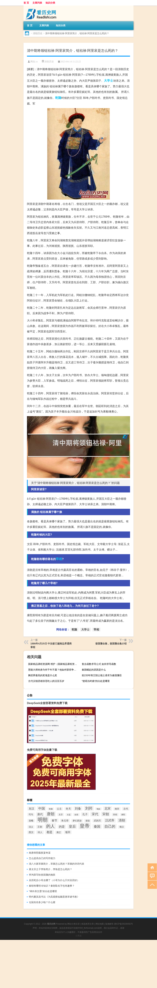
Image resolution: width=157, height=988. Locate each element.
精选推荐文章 (87, 924)
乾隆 (58, 98)
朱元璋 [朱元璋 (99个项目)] (65, 820)
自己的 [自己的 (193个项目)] (109, 826)
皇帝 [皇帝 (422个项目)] (85, 826)
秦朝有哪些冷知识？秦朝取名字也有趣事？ (52, 885)
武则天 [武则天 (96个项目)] (97, 820)
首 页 (26, 2)
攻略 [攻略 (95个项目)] (31, 820)
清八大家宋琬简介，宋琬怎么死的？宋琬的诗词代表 (56, 863)
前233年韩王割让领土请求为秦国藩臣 (102, 675)
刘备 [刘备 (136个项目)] (78, 808)
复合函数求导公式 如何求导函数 (99, 664)
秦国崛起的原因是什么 (94, 669)
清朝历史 (37, 33)
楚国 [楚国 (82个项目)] (88, 821)
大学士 (108, 80)
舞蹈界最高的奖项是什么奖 (42, 675)
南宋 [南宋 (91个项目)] (117, 809)
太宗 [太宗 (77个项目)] (61, 814)
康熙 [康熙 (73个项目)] (123, 815)
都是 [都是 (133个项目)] (49, 832)
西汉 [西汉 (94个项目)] (31, 832)
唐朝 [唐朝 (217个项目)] (50, 814)
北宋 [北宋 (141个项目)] (107, 808)
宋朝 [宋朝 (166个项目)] (105, 814)
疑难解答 (109, 924)
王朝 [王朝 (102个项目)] (39, 826)
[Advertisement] (78, 964)
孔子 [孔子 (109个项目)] (85, 814)
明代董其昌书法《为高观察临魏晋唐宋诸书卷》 (54, 896)
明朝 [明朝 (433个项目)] (43, 819)
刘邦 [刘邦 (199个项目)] (88, 808)
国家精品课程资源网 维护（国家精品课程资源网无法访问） (53, 664)
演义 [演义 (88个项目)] (31, 827)
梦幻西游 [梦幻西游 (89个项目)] (77, 820)
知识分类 (50, 2)
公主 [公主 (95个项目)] (59, 809)
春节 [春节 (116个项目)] (54, 820)
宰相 (59, 559)
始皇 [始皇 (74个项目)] (76, 815)
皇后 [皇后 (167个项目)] (72, 826)
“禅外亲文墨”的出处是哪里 (43, 891)
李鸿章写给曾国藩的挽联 (42, 874)
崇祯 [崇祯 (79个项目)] (115, 814)
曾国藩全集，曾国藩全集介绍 (111, 643)
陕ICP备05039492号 (123, 924)
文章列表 (37, 2)
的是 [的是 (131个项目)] (62, 826)
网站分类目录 (73, 924)
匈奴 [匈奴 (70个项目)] (98, 809)
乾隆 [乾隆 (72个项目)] (51, 809)
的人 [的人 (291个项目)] (50, 826)
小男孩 (78, 936)
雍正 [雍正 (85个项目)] (59, 832)
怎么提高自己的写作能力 (42, 858)
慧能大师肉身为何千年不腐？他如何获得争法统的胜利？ (53, 669)
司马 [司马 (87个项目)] (31, 814)
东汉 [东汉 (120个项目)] (31, 808)
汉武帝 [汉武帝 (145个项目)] (109, 820)
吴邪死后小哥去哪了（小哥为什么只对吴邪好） (54, 880)
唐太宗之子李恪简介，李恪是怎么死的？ (50, 869)
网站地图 (100, 924)
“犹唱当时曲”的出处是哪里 (96, 681)
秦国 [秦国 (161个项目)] (97, 826)
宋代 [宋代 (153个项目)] (95, 814)
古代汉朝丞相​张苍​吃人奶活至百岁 (46, 681)
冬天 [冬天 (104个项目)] (68, 808)
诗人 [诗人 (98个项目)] (40, 832)
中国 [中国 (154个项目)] (41, 808)
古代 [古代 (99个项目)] (125, 808)
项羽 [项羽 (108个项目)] (67, 832)
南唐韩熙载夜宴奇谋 (40, 852)
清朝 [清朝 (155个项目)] (122, 820)
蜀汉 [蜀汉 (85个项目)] (121, 827)
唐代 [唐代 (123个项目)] (40, 814)
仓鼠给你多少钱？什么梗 (42, 902)
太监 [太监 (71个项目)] (69, 815)
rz (37, 61)
